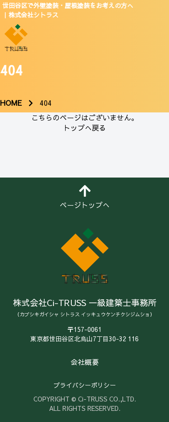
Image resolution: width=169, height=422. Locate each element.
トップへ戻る (84, 127)
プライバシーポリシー (85, 385)
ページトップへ (84, 197)
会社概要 (84, 362)
